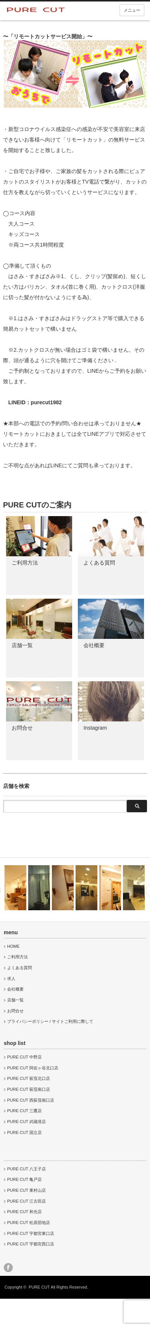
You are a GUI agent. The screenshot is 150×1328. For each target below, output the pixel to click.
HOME (13, 946)
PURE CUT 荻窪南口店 (28, 1089)
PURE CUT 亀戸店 (24, 1179)
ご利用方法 (25, 563)
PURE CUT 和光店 (24, 1211)
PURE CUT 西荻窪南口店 (30, 1100)
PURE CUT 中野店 (24, 1057)
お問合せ (22, 728)
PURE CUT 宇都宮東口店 (30, 1233)
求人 (11, 978)
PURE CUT (39, 1287)
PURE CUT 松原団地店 (28, 1222)
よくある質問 (99, 563)
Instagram (95, 728)
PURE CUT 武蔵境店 (26, 1121)
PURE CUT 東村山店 (26, 1190)
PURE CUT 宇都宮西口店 (30, 1244)
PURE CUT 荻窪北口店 (28, 1078)
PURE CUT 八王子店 (26, 1169)
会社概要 (94, 645)
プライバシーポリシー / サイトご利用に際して (50, 1021)
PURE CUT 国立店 (24, 1132)
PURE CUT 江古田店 (26, 1201)
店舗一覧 (22, 645)
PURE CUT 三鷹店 (24, 1110)
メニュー (132, 10)
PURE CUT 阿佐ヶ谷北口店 (32, 1068)
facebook (8, 1267)
